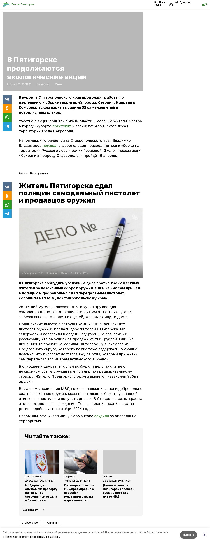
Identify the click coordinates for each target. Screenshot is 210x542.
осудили (101, 416)
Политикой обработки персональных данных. (32, 536)
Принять (188, 534)
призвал (50, 145)
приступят (62, 126)
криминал (52, 522)
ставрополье (30, 522)
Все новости (30, 510)
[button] (81, 243)
